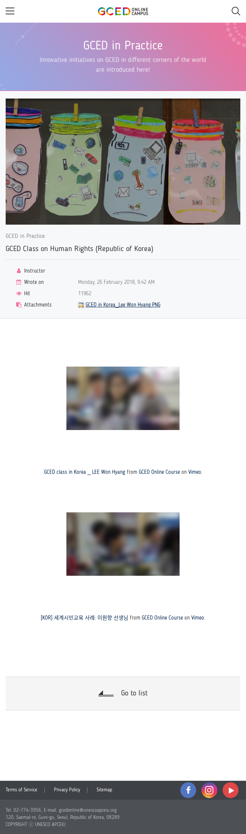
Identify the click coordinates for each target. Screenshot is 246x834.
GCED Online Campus (123, 11)
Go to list (134, 693)
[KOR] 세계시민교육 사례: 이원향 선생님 (84, 618)
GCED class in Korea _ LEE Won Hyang (84, 472)
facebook (188, 790)
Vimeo (194, 472)
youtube (230, 790)
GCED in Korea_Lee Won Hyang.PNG (123, 305)
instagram (209, 790)
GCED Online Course (159, 472)
